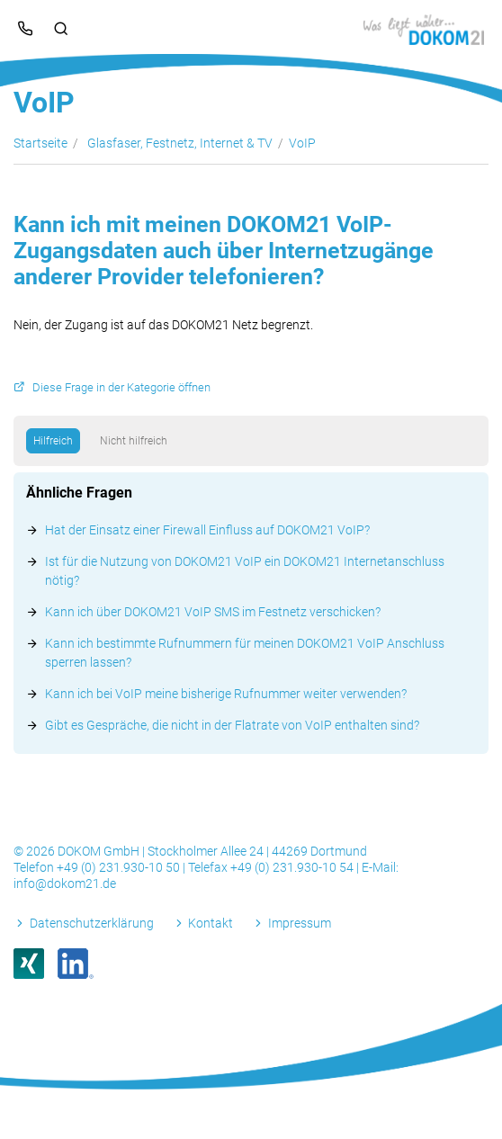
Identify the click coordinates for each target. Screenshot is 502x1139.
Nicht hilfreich (133, 441)
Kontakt (210, 923)
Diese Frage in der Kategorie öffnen (121, 387)
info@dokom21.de (64, 883)
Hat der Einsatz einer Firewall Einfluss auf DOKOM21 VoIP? (207, 530)
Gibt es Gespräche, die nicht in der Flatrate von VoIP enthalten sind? (232, 725)
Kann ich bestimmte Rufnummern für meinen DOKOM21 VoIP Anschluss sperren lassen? (244, 652)
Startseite (40, 143)
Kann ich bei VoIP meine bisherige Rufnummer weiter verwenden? (226, 693)
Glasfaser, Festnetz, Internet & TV (180, 143)
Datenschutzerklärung (92, 923)
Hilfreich (53, 441)
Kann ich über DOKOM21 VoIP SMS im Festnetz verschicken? (213, 612)
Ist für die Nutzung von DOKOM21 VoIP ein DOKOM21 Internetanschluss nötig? (244, 570)
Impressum (299, 923)
